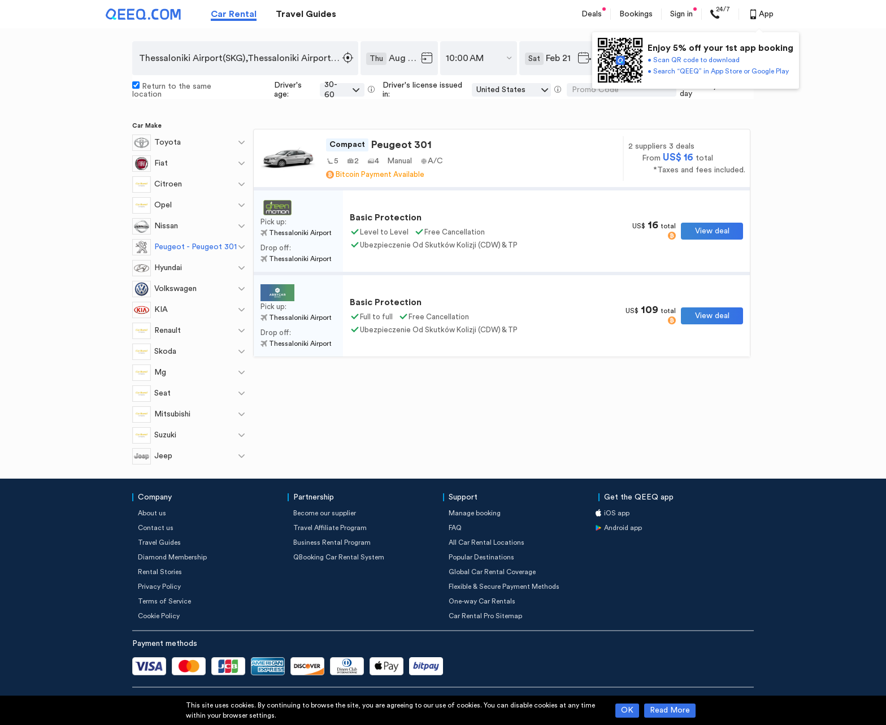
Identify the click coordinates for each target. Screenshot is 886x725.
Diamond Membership (172, 557)
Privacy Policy (159, 586)
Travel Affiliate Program (330, 527)
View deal (712, 231)
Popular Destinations (481, 557)
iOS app (616, 513)
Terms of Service (164, 601)
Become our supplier (324, 513)
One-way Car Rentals (482, 601)
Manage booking (475, 513)
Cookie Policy (159, 616)
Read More (670, 710)
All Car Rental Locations (486, 542)
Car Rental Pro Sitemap (485, 616)
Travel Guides (306, 14)
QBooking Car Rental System (338, 557)
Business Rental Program (332, 542)
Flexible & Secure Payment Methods (504, 586)
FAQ (455, 527)
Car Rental (234, 14)
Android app (623, 527)
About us (152, 513)
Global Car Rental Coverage (492, 571)
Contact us (155, 527)
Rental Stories (160, 571)
